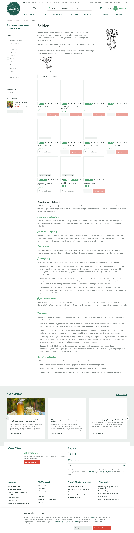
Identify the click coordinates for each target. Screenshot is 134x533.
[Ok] (124, 465)
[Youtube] (75, 454)
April (12, 55)
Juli (11, 62)
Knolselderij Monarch (90, 107)
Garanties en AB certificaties (47, 499)
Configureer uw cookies (83, 528)
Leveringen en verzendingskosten (18, 503)
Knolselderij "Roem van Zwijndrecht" (45, 184)
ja (11, 83)
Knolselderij (10, 92)
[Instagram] (80, 454)
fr (122, 2)
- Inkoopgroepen (13, 497)
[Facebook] (70, 454)
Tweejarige (14, 77)
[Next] (127, 418)
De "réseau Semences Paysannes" (79, 489)
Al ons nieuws (120, 394)
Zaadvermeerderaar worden (77, 495)
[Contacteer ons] (74, 2)
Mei (12, 58)
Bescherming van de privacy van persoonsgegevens (99, 471)
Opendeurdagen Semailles (76, 486)
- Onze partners (43, 494)
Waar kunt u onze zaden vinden (18, 492)
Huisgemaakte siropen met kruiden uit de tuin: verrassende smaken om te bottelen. (26, 420)
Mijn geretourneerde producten (108, 493)
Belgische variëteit (16, 40)
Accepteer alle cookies (101, 528)
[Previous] (6, 418)
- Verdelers (11, 495)
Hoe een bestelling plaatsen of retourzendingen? (108, 487)
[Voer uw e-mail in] (97, 465)
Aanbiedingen (12, 98)
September (14, 68)
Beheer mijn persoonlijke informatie (109, 499)
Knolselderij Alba (89, 183)
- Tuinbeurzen (12, 500)
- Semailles (41, 488)
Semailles (9, 20)
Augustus (13, 65)
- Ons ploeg (42, 491)
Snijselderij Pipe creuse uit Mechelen (69, 108)
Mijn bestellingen (103, 491)
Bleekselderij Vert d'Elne (45, 146)
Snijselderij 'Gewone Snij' (68, 183)
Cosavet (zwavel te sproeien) (21, 103)
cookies (92, 517)
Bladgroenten (25, 20)
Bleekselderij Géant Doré (91, 146)
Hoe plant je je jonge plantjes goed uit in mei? (107, 420)
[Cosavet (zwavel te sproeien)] (10, 104)
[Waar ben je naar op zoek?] (69, 8)
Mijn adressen (102, 496)
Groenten (16, 20)
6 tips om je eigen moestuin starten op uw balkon (65, 420)
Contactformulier (32, 462)
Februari (13, 49)
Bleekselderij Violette (67, 146)
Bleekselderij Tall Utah (114, 146)
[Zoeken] (49, 8)
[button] (103, 14)
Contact (40, 502)
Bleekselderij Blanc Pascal (46, 107)
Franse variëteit (15, 43)
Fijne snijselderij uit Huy (114, 107)
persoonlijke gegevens (63, 522)
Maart (13, 52)
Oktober (13, 71)
